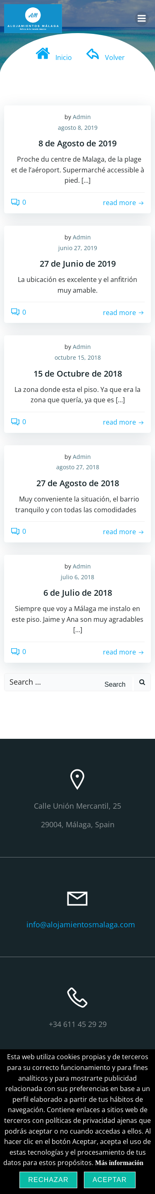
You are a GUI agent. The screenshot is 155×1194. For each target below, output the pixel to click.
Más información (119, 1162)
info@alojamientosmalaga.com (80, 924)
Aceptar (110, 1179)
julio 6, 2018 (77, 577)
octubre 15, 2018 (78, 357)
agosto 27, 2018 (77, 467)
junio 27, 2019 (77, 248)
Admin (82, 117)
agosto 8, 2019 (78, 127)
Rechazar (48, 1179)
